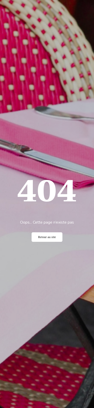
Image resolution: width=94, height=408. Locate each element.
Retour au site (47, 237)
